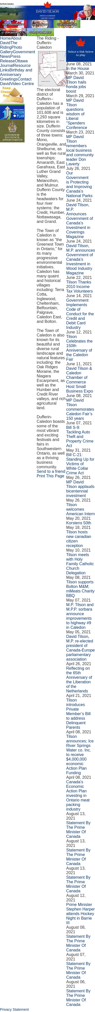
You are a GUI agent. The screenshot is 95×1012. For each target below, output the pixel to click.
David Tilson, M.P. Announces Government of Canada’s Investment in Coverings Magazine (79, 221)
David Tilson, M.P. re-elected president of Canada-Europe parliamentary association (80, 647)
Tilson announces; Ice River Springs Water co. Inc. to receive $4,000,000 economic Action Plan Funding (80, 754)
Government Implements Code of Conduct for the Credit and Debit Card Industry (80, 314)
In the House (77, 68)
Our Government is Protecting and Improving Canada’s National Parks (79, 184)
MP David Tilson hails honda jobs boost (76, 84)
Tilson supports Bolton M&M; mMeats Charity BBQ (80, 589)
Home (5, 38)
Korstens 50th (78, 523)
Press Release (10, 58)
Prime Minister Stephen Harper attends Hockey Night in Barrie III (80, 913)
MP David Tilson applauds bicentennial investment (80, 489)
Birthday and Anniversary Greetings (16, 74)
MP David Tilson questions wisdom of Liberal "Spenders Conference (76, 114)
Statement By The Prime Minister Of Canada (78, 830)
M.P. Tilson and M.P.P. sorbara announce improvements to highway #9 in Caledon (79, 616)
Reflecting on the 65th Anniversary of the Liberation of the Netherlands (79, 679)
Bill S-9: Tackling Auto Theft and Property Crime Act (79, 436)
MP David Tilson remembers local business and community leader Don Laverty (80, 150)
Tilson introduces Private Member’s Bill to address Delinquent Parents (78, 714)
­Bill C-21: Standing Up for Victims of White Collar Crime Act (80, 464)
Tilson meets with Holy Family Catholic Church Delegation (80, 564)
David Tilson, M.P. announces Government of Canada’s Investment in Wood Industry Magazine (80, 259)
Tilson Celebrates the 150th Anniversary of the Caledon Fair (79, 347)
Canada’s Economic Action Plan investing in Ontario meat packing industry (77, 795)
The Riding (8, 45)
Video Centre (22, 84)
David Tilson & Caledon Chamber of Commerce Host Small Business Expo (79, 379)
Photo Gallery (11, 49)
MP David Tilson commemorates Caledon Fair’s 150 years (80, 409)
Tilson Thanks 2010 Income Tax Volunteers (79, 286)
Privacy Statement (14, 1009)
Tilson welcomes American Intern (80, 509)
